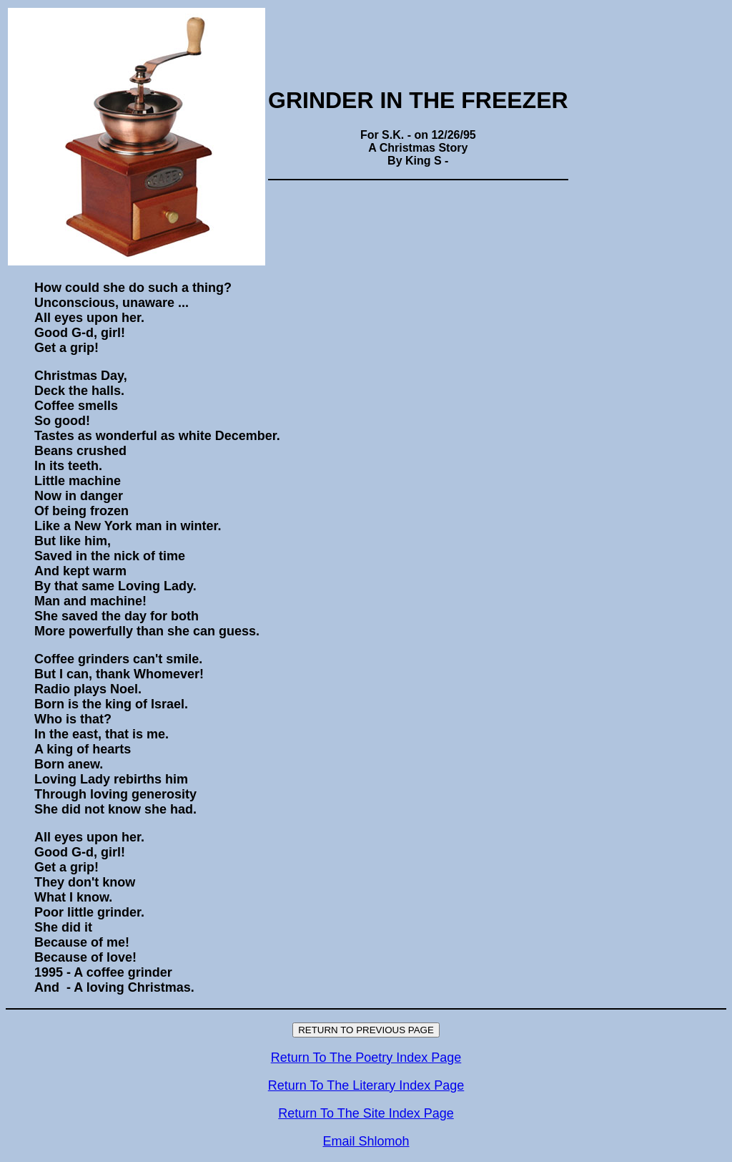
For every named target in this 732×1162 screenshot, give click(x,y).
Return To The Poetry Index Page (366, 1057)
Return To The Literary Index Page (366, 1085)
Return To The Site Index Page (366, 1113)
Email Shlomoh (365, 1141)
